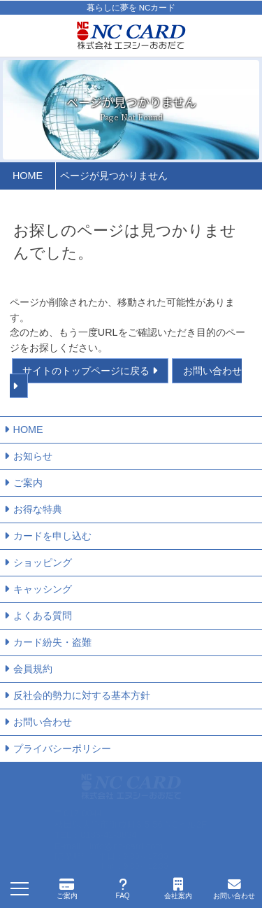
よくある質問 (42, 615)
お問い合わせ (42, 722)
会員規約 (32, 668)
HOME (28, 429)
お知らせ (32, 456)
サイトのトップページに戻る (86, 370)
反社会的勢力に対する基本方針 (81, 695)
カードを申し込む (52, 535)
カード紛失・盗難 (52, 642)
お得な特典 (37, 509)
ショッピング (42, 562)
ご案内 (28, 482)
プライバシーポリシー (62, 748)
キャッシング (42, 589)
